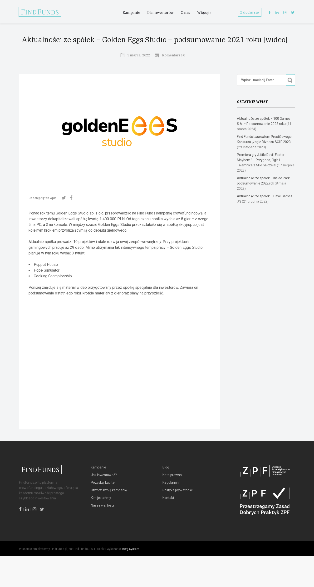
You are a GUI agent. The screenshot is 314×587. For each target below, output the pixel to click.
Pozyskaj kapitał (103, 482)
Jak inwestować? (104, 475)
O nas (185, 12)
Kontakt (168, 498)
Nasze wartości (102, 505)
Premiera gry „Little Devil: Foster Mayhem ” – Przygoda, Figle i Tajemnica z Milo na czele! (261, 160)
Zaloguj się (249, 12)
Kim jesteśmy (101, 498)
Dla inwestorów (160, 12)
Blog (165, 467)
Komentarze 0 (173, 55)
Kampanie (131, 12)
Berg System (130, 549)
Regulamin (170, 482)
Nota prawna (172, 475)
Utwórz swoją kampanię (109, 490)
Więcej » (204, 12)
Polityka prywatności (177, 490)
